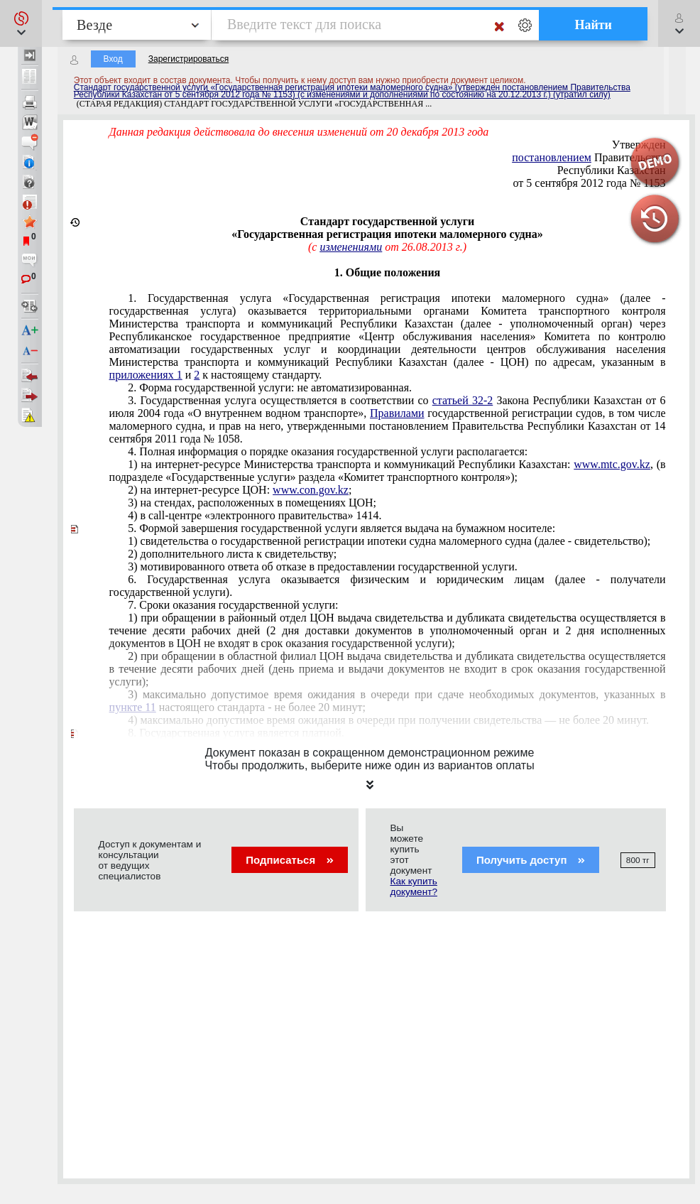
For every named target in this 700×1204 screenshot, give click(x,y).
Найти (593, 25)
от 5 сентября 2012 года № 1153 (589, 183)
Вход (113, 59)
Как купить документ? (413, 886)
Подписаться (289, 860)
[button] (21, 23)
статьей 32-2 (462, 400)
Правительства (588, 157)
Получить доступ (530, 860)
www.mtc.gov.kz (612, 464)
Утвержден (639, 145)
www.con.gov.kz (311, 490)
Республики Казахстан (611, 170)
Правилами (397, 413)
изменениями (350, 247)
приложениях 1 (145, 375)
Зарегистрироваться (188, 59)
